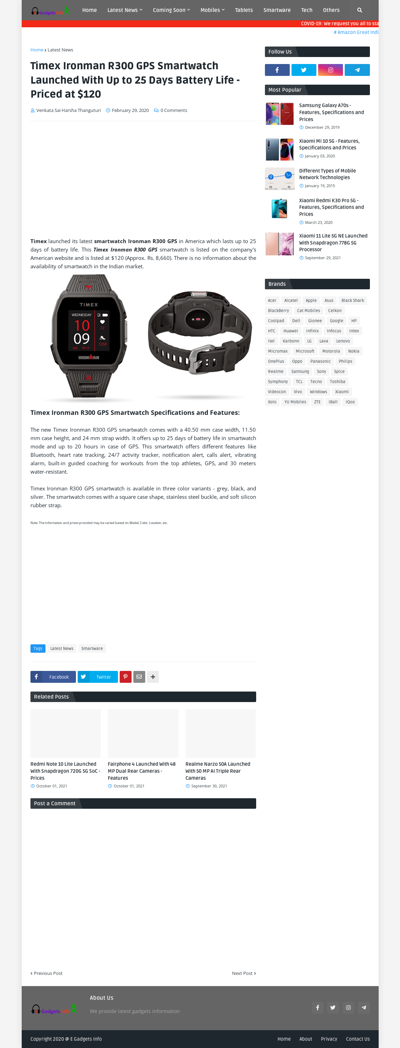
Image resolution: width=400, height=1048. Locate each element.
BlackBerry (278, 310)
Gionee (315, 321)
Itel (271, 341)
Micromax (278, 351)
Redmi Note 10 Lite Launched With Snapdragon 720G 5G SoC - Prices (65, 771)
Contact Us (358, 1039)
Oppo (297, 361)
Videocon (277, 392)
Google (336, 321)
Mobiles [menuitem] (210, 10)
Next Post (242, 973)
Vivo (298, 392)
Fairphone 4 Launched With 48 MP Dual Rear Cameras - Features (142, 771)
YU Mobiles (295, 402)
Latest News (60, 50)
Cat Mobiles (308, 310)
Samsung (300, 371)
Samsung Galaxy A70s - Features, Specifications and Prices (331, 112)
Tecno (316, 381)
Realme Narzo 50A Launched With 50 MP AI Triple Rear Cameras (217, 771)
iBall (333, 402)
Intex (354, 331)
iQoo (350, 402)
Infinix (312, 331)
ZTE (317, 402)
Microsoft (305, 351)
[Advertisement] (143, 179)
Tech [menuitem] (307, 10)
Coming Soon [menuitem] (169, 10)
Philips (345, 361)
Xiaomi (342, 392)
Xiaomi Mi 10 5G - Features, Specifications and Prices (329, 144)
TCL (299, 381)
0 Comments (174, 110)
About (306, 1039)
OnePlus (276, 361)
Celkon (335, 310)
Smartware (92, 648)
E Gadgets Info (86, 1039)
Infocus (334, 331)
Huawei (290, 331)
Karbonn (291, 341)
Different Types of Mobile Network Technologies (327, 174)
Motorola (331, 351)
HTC (271, 331)
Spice (339, 371)
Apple (311, 300)
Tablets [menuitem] (244, 10)
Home (36, 50)
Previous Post (48, 973)
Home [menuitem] (89, 10)
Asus (329, 300)
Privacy (329, 1039)
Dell (296, 321)
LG (309, 341)
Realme (275, 371)
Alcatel (291, 300)
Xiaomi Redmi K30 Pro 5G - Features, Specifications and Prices (331, 207)
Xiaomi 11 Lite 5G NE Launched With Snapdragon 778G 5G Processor (333, 243)
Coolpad (276, 321)
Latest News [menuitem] (122, 10)
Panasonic (320, 361)
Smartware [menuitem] (277, 10)
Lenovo (343, 341)
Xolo (272, 402)
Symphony (278, 381)
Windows (318, 392)
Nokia (353, 351)
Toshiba (337, 381)
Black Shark (353, 300)
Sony (321, 371)
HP (354, 321)
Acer (272, 300)
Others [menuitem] (331, 10)
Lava (324, 341)
